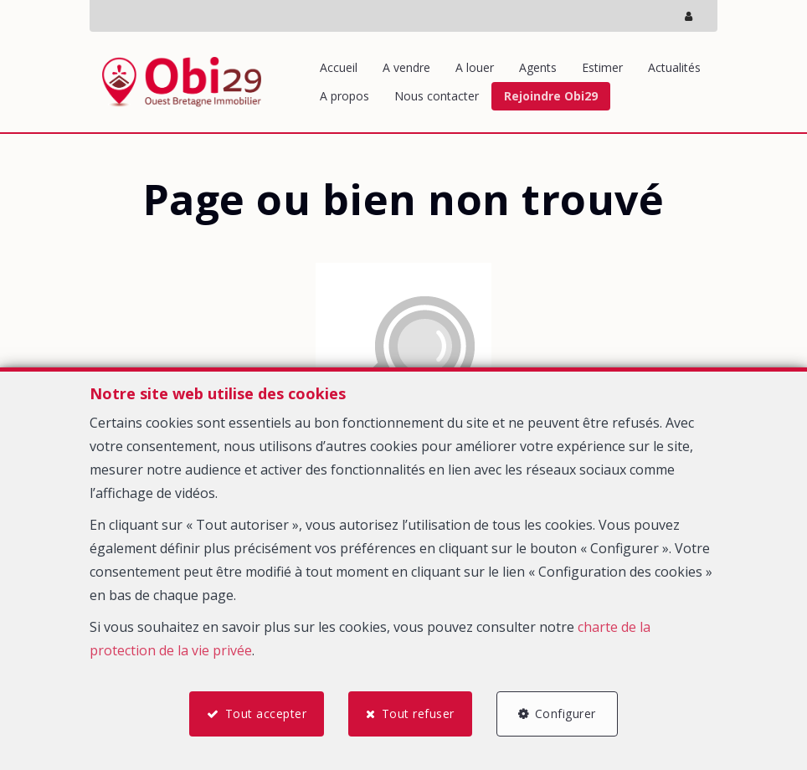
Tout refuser (418, 713)
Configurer (566, 713)
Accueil (338, 67)
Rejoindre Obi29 (551, 96)
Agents (538, 67)
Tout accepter (265, 713)
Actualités (674, 67)
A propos (344, 96)
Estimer (602, 67)
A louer (474, 67)
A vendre (406, 67)
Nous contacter (436, 96)
